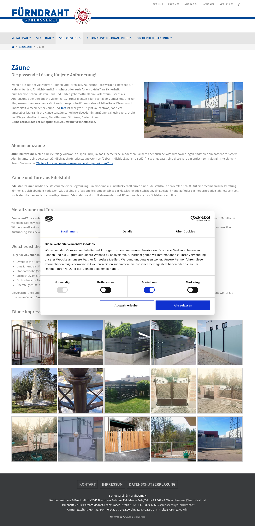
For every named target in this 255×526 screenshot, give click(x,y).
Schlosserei (25, 47)
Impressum (112, 484)
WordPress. (139, 516)
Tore (63, 108)
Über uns (157, 4)
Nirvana (127, 516)
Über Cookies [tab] (185, 231)
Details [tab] (127, 231)
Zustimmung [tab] (69, 231)
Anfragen (191, 4)
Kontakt (209, 4)
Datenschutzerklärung (152, 484)
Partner (174, 4)
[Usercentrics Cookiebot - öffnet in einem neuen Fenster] (193, 218)
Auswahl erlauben (127, 305)
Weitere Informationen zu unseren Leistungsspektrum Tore (74, 163)
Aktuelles (226, 4)
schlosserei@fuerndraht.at (188, 500)
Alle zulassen (183, 305)
